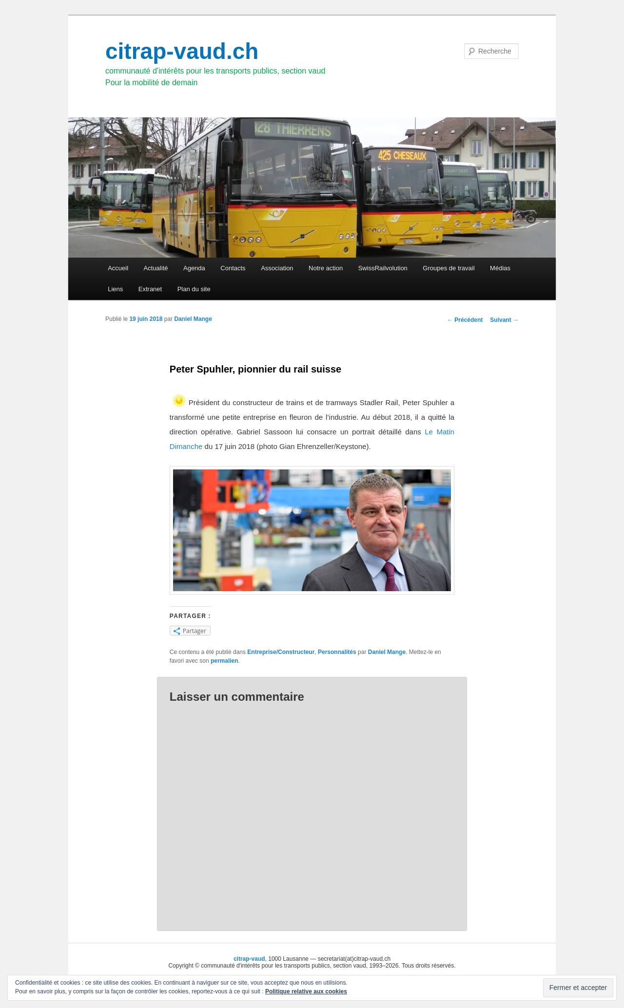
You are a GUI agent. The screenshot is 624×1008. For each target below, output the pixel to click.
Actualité (156, 268)
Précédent (465, 320)
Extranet (150, 289)
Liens (115, 289)
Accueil (118, 268)
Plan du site (194, 289)
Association (277, 268)
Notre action (326, 268)
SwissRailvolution (383, 268)
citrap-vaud (249, 958)
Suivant (504, 320)
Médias (500, 268)
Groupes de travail (448, 268)
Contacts (232, 268)
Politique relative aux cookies (306, 991)
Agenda (194, 268)
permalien (224, 660)
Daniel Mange (193, 319)
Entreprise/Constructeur (280, 652)
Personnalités (337, 652)
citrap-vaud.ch (181, 51)
